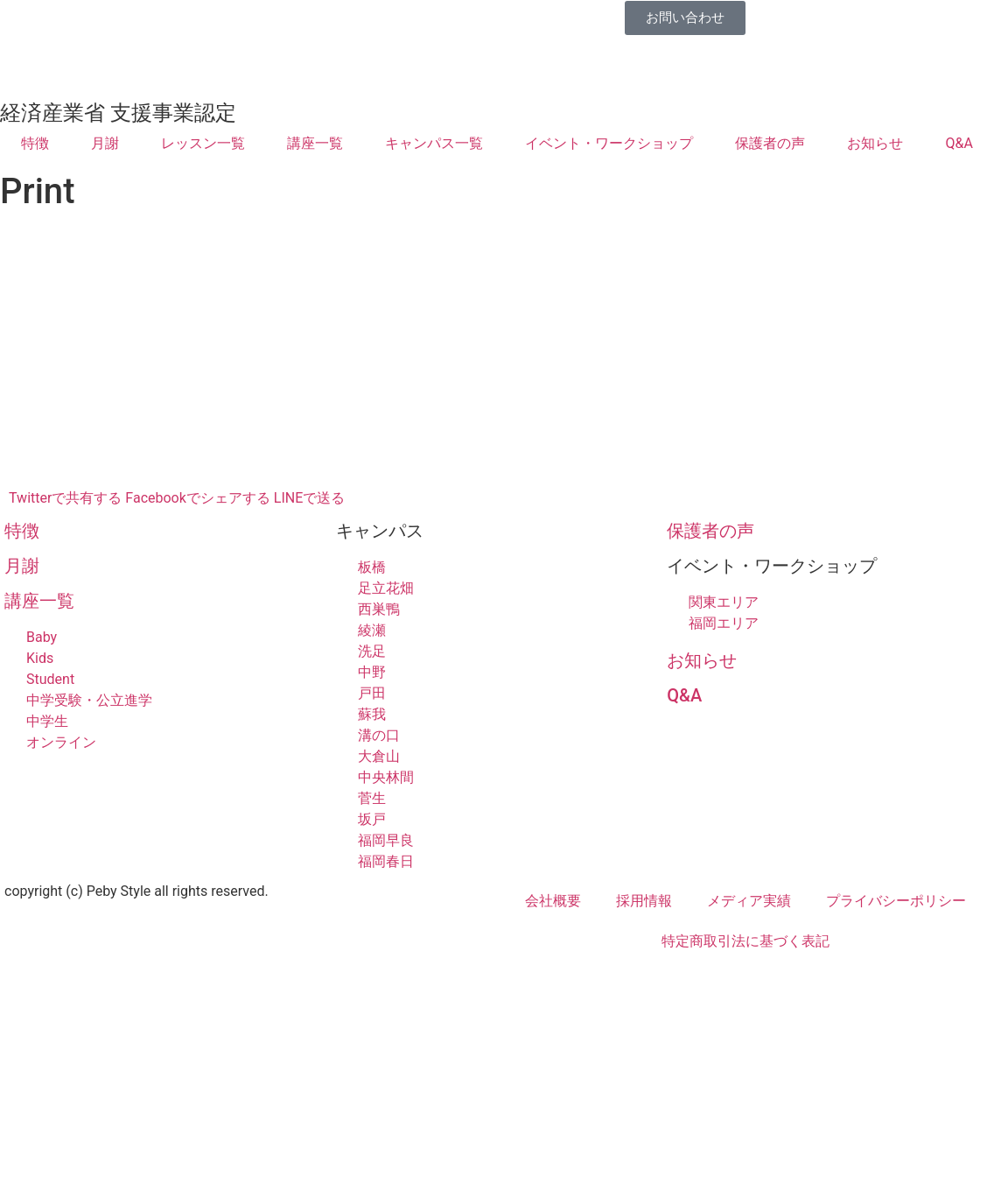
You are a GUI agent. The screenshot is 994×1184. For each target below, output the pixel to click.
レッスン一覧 (203, 143)
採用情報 (644, 900)
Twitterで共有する (65, 498)
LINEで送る (309, 498)
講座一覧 (315, 143)
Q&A (959, 143)
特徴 (35, 143)
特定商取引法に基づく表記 (746, 941)
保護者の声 (770, 143)
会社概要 (553, 900)
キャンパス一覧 (434, 143)
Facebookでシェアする (197, 498)
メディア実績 (749, 900)
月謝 (105, 143)
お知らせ (875, 143)
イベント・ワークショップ (609, 143)
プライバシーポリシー (896, 900)
